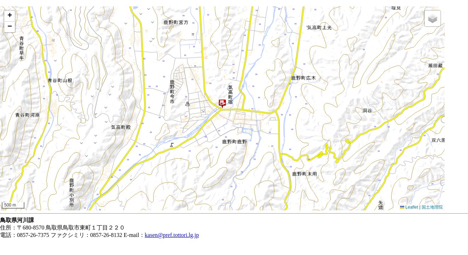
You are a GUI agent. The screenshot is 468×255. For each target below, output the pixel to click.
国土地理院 (432, 207)
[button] (222, 103)
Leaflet (409, 207)
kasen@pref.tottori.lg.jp (172, 235)
